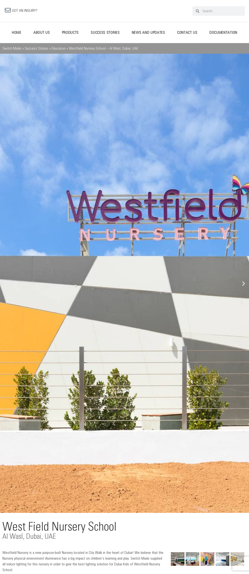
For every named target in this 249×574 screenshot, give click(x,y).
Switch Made (11, 49)
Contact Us (187, 33)
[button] (5, 284)
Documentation (223, 33)
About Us (41, 33)
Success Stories (105, 33)
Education (58, 49)
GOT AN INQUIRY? (24, 11)
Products (70, 33)
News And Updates (148, 33)
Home (16, 33)
